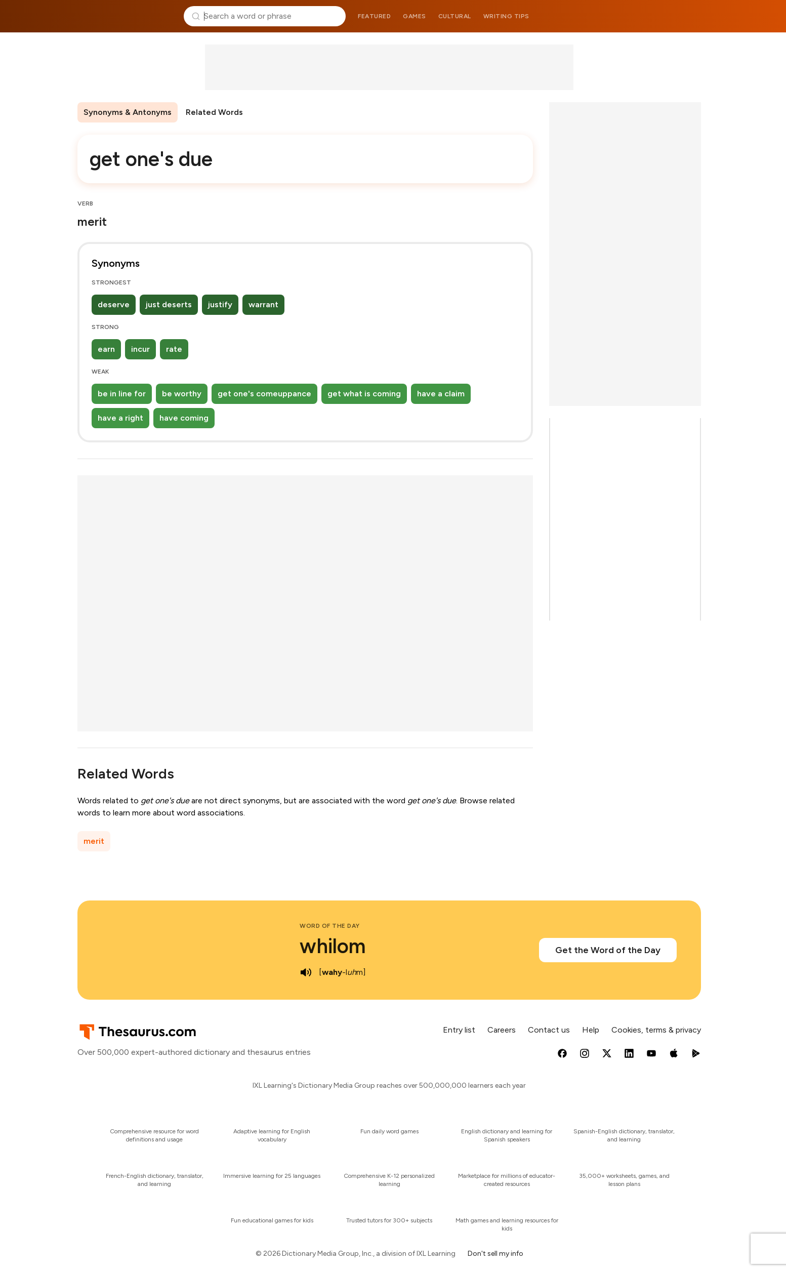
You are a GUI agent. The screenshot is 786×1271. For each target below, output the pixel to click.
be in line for (122, 393)
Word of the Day (330, 925)
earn (106, 349)
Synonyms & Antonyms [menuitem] (128, 112)
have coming (184, 418)
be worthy (181, 393)
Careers (501, 1030)
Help (590, 1030)
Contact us (549, 1030)
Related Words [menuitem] (214, 112)
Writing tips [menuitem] (506, 16)
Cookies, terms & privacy (656, 1030)
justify (220, 304)
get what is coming (364, 393)
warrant (263, 304)
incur (140, 349)
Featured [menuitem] (374, 16)
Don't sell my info (495, 1253)
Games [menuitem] (414, 16)
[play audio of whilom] (306, 972)
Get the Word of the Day (607, 950)
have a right (120, 418)
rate (174, 349)
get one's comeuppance (264, 393)
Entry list (459, 1030)
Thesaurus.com (126, 16)
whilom (333, 946)
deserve (114, 304)
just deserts (169, 304)
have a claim (441, 393)
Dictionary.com (660, 16)
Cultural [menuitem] (454, 16)
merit (94, 841)
